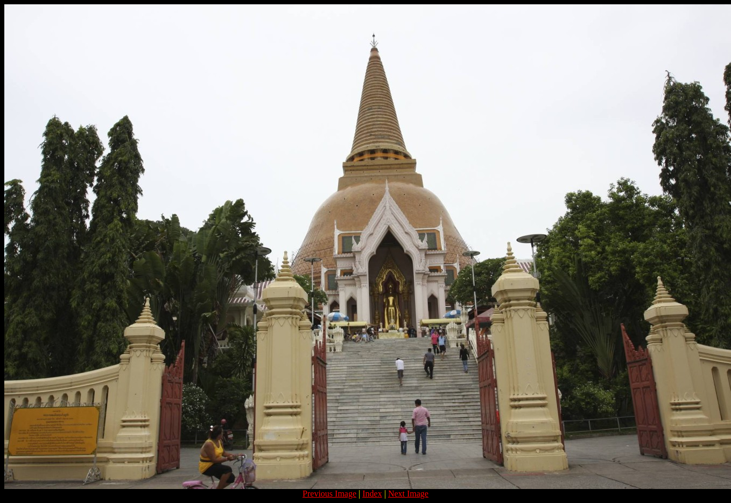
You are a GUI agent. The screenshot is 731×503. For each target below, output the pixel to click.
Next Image (408, 493)
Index (372, 493)
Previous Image (329, 493)
